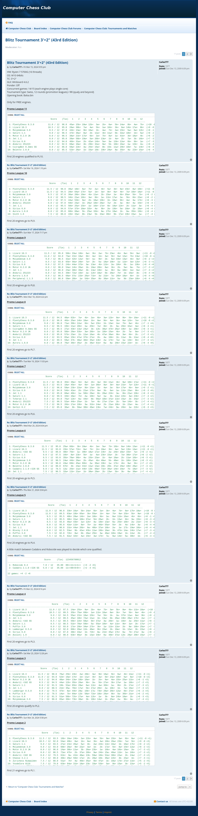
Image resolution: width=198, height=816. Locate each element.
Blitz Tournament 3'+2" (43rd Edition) (41, 40)
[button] (191, 54)
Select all (19, 115)
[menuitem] (9, 22)
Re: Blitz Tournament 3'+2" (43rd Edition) (26, 165)
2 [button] (187, 54)
